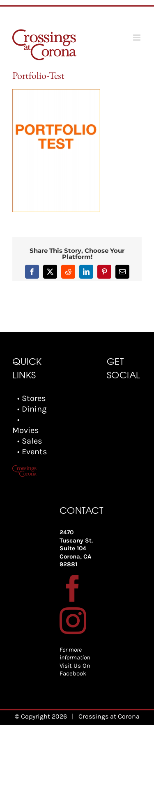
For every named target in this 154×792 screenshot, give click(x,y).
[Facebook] (73, 588)
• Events (32, 451)
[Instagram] (73, 620)
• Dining (31, 409)
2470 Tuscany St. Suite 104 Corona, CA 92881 (76, 548)
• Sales (29, 441)
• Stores (31, 398)
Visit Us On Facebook (75, 670)
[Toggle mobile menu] (137, 37)
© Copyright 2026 (41, 716)
